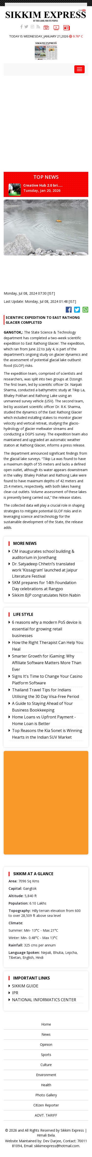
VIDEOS (56, 27)
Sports (46, 1054)
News (46, 1034)
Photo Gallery (46, 1095)
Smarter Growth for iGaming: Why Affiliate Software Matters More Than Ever (46, 662)
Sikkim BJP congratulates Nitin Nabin (46, 595)
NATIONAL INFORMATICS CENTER (44, 999)
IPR (15, 993)
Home (46, 1024)
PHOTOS (46, 27)
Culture (46, 1064)
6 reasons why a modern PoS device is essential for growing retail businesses (46, 629)
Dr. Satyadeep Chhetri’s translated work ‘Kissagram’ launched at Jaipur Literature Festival (45, 570)
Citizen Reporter (46, 1105)
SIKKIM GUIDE (25, 986)
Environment (46, 1074)
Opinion (46, 1044)
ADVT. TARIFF (46, 1115)
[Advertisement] (46, 122)
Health (46, 1085)
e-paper (67, 27)
